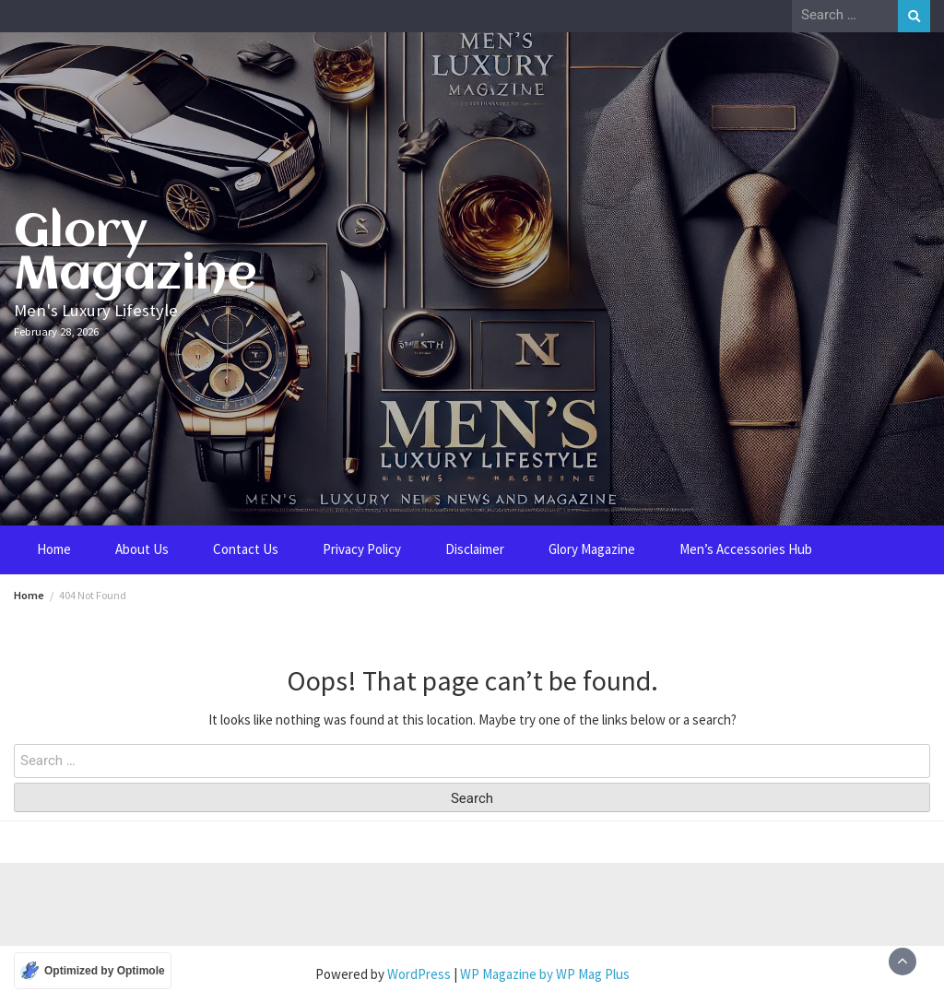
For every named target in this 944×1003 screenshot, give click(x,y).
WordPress (419, 974)
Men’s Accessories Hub (745, 549)
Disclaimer (474, 549)
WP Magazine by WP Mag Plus (545, 974)
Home (54, 549)
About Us (142, 549)
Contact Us (245, 549)
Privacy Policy (362, 549)
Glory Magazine (135, 254)
